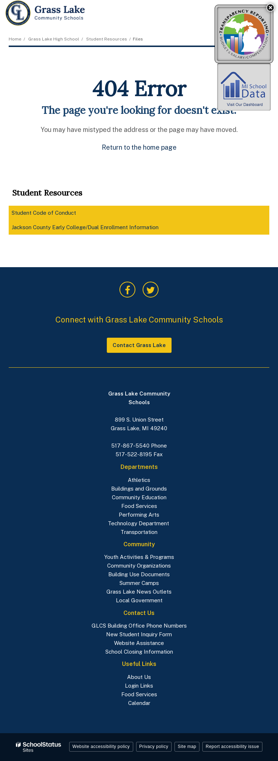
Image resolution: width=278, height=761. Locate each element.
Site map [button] (187, 746)
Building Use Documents (139, 574)
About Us (139, 677)
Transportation (139, 532)
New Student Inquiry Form (139, 634)
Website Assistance (139, 643)
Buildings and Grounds (139, 489)
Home (15, 39)
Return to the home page (139, 147)
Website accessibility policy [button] (101, 746)
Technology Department (139, 523)
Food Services (139, 506)
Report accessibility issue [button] (232, 746)
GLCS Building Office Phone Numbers (139, 626)
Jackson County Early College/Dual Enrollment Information (85, 227)
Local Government (139, 600)
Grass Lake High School (53, 39)
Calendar (139, 703)
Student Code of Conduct (54, 214)
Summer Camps (139, 583)
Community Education (139, 497)
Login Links (139, 686)
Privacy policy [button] (153, 746)
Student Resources (106, 39)
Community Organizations (139, 566)
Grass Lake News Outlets (139, 592)
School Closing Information (139, 652)
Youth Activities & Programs (139, 557)
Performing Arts (139, 515)
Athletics (139, 480)
